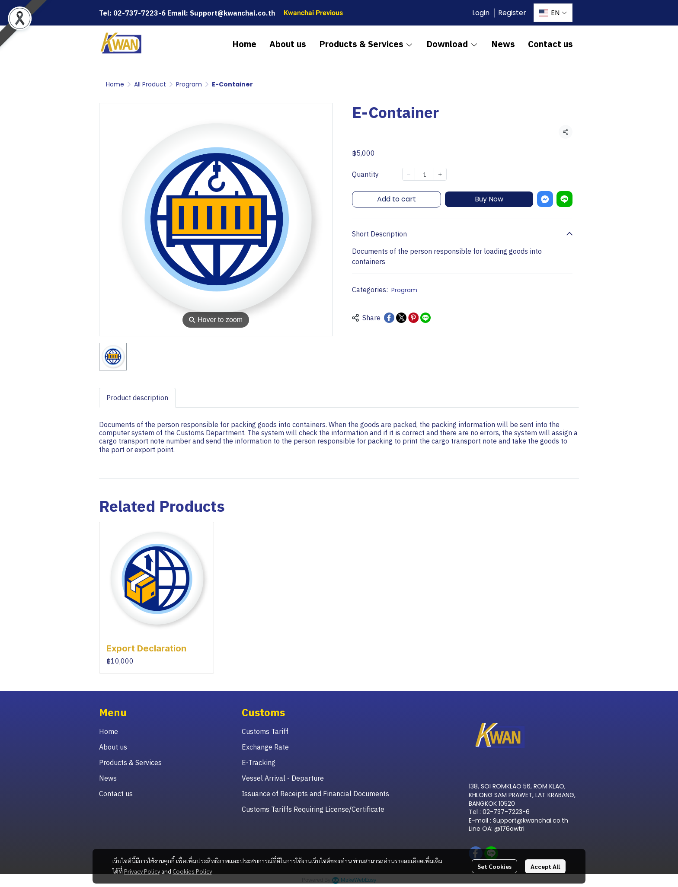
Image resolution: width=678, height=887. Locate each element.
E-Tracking (258, 762)
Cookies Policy (192, 871)
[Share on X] (401, 318)
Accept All (545, 866)
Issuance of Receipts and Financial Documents (315, 793)
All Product (150, 84)
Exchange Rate (265, 747)
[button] (553, 12)
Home (115, 84)
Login (480, 13)
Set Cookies (494, 866)
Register (512, 13)
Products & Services (130, 762)
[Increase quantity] (440, 174)
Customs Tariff (265, 731)
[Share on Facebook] (389, 318)
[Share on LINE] (425, 318)
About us (113, 747)
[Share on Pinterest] (413, 318)
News (108, 778)
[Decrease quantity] (409, 174)
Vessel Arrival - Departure (283, 778)
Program (189, 84)
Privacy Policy (142, 871)
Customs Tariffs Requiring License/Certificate (313, 809)
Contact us (116, 793)
